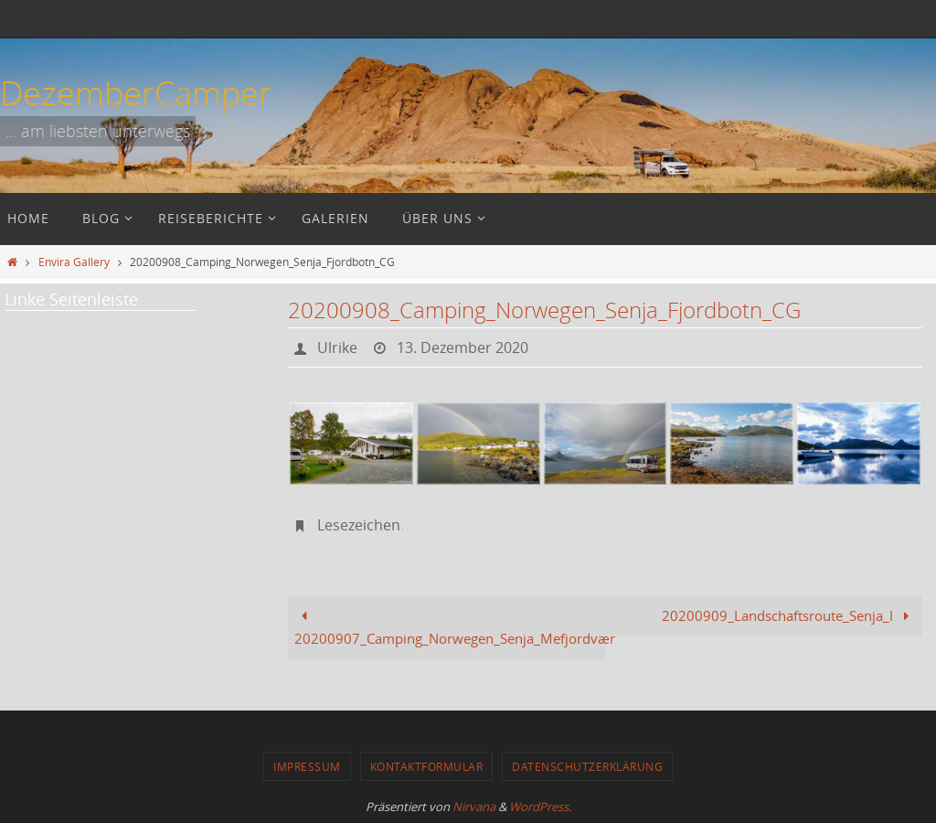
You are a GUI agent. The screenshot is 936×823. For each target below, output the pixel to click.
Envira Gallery (74, 261)
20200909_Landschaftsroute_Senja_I (789, 615)
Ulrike (337, 347)
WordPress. (540, 806)
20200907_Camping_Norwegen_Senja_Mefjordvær (449, 627)
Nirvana (473, 806)
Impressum (307, 766)
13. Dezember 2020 (462, 347)
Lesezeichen (358, 525)
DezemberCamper (135, 92)
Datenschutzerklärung (587, 766)
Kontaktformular (427, 766)
